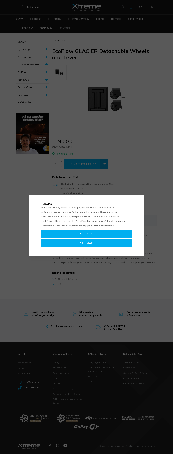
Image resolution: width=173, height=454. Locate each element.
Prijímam (86, 243)
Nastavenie (86, 233)
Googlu (106, 216)
